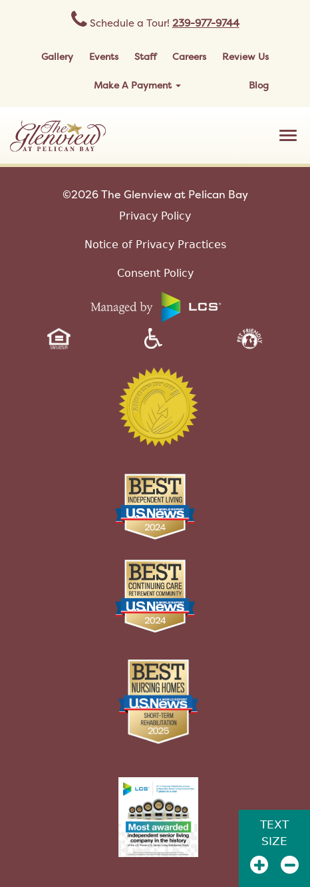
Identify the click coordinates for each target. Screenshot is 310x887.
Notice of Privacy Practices (155, 244)
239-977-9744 (205, 23)
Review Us (245, 56)
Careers (189, 56)
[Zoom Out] (290, 865)
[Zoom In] (259, 865)
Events (103, 56)
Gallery (57, 56)
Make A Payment (137, 85)
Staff (145, 56)
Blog (259, 85)
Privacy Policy (155, 216)
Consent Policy (155, 273)
